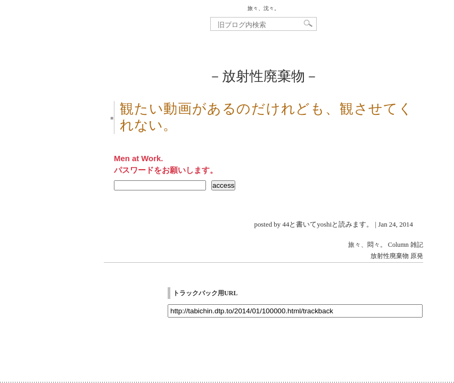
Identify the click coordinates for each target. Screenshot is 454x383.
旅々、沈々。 (263, 8)
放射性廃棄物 (389, 256)
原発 (416, 256)
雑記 (416, 244)
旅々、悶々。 (367, 244)
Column (398, 244)
